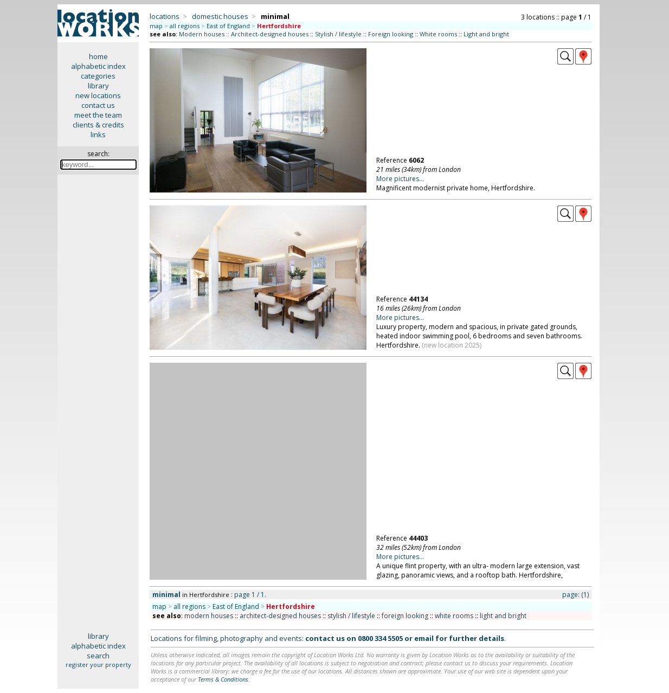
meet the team (98, 115)
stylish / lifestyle (351, 615)
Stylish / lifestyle (338, 34)
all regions (185, 26)
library (98, 86)
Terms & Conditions (223, 679)
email (424, 638)
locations (164, 16)
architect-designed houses (280, 615)
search (98, 655)
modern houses (208, 615)
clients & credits (98, 125)
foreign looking (405, 615)
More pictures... (400, 178)
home (98, 56)
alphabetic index (98, 66)
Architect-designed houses (269, 34)
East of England (228, 26)
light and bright (503, 615)
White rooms (438, 34)
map (156, 26)
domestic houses (220, 16)
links (98, 134)
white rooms (454, 615)
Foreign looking (390, 34)
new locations (98, 95)
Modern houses (201, 34)
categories (98, 76)
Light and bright (486, 34)
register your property (98, 664)
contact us (98, 105)
